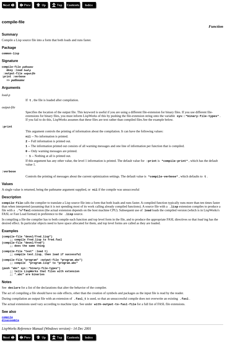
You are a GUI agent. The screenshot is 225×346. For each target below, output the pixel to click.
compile (7, 317)
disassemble (10, 320)
